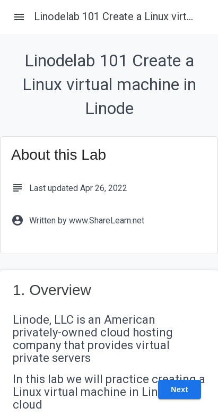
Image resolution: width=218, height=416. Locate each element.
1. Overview (52, 290)
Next (179, 389)
